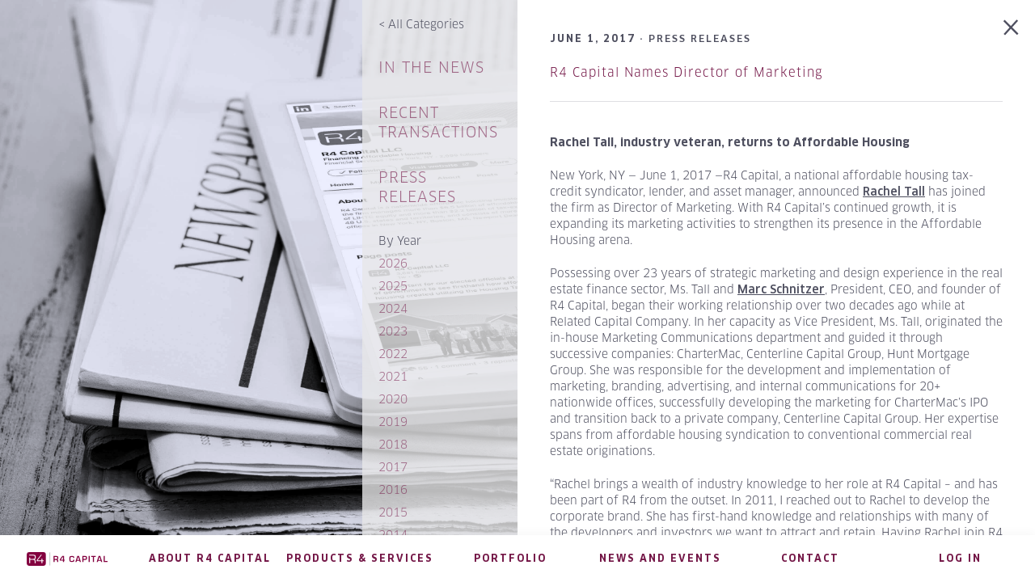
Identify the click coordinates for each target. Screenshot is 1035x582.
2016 (393, 489)
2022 (393, 354)
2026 (393, 263)
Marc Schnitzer (781, 289)
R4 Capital (67, 558)
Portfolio (510, 558)
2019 (393, 421)
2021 (393, 376)
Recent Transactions (438, 122)
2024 (393, 308)
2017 (393, 467)
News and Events (660, 558)
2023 (393, 331)
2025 (393, 286)
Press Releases (417, 187)
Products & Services (359, 558)
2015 (393, 512)
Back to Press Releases (1011, 27)
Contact (810, 558)
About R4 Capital (210, 558)
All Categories (421, 24)
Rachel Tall (894, 191)
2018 (393, 444)
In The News (431, 67)
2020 (393, 399)
